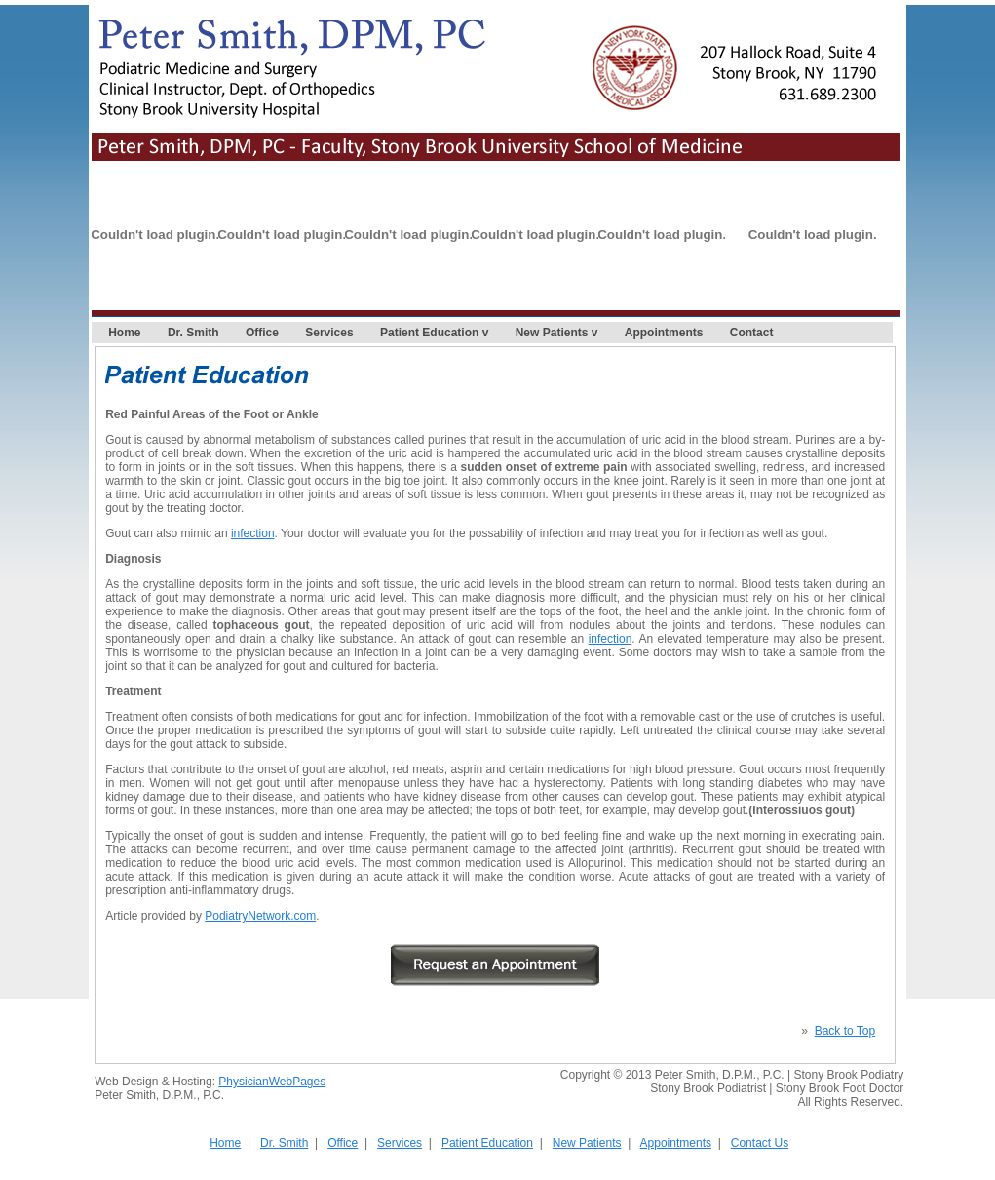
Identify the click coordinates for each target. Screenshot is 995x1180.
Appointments (664, 332)
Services (329, 332)
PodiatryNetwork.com (260, 916)
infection (253, 533)
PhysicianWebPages (271, 1081)
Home (124, 332)
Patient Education (429, 332)
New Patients (552, 332)
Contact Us (759, 1143)
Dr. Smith (193, 332)
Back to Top (845, 1031)
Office (262, 332)
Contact (752, 332)
